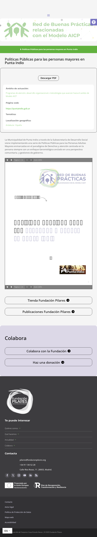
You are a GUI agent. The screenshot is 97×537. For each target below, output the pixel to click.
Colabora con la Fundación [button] (46, 351)
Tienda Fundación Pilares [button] (46, 300)
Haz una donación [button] (46, 362)
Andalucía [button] (10, 125)
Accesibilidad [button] (10, 522)
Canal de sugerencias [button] (17, 494)
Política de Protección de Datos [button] (18, 512)
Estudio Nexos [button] (38, 532)
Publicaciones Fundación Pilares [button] (46, 312)
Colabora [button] (9, 445)
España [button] (19, 125)
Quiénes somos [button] (11, 428)
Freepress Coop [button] (26, 532)
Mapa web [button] (9, 517)
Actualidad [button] (9, 439)
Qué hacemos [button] (11, 434)
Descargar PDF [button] (48, 78)
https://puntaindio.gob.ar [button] (18, 108)
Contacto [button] (9, 502)
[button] (93, 22)
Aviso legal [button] (9, 507)
